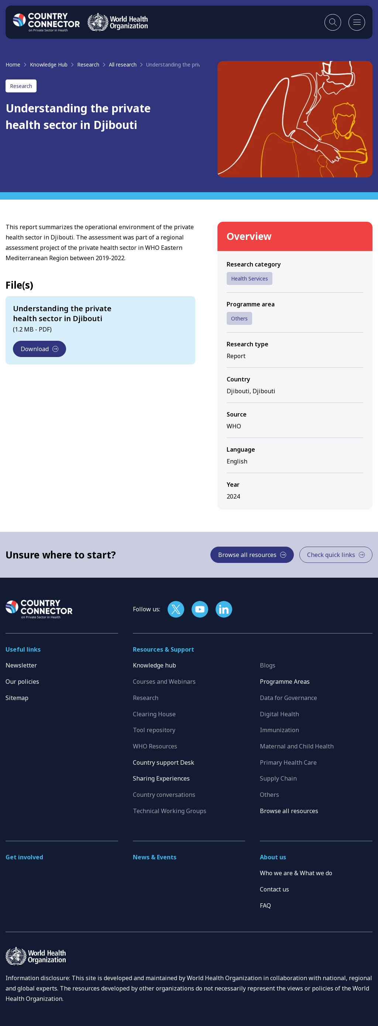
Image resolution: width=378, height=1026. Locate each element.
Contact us (274, 889)
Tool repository (154, 730)
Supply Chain (278, 778)
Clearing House (154, 714)
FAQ (265, 905)
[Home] (46, 22)
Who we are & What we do (296, 873)
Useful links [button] (23, 649)
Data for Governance (288, 698)
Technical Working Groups (169, 811)
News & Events (154, 857)
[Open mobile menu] (356, 22)
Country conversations (164, 795)
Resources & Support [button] (163, 649)
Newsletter (21, 665)
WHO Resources (155, 746)
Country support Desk (163, 762)
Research (88, 64)
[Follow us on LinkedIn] (224, 609)
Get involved (24, 857)
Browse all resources (289, 811)
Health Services (249, 278)
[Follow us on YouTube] (200, 609)
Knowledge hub (154, 665)
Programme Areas (285, 681)
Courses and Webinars (164, 681)
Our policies (22, 681)
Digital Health (279, 714)
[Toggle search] (332, 22)
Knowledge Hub (49, 64)
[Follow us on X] (176, 609)
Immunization (279, 730)
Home (13, 64)
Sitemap (17, 698)
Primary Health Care (288, 762)
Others (239, 318)
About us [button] (273, 857)
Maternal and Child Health (297, 746)
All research (123, 64)
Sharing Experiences (161, 778)
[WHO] (117, 22)
